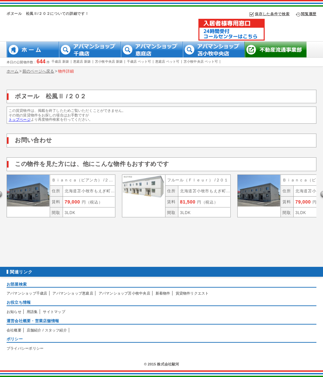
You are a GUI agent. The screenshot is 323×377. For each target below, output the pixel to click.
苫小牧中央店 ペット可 (201, 61)
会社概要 (14, 330)
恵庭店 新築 (82, 61)
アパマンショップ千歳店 (27, 293)
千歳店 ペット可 (139, 61)
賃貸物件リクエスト (192, 293)
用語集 (32, 312)
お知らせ (14, 312)
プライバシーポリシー (25, 348)
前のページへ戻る (38, 71)
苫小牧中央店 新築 (109, 61)
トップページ (20, 119)
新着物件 (163, 293)
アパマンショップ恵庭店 (72, 293)
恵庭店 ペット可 (167, 61)
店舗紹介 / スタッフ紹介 (47, 330)
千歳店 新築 (60, 61)
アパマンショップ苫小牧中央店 (124, 293)
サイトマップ (54, 312)
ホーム (12, 71)
